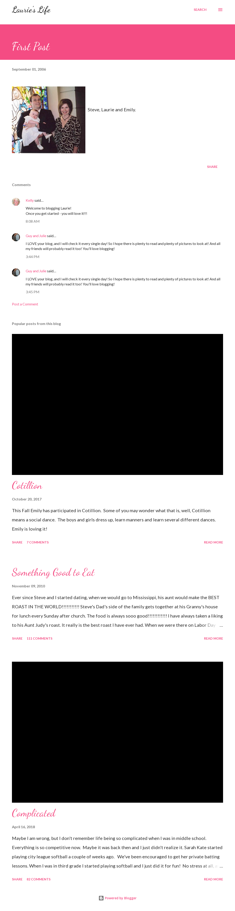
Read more (213, 542)
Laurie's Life (31, 9)
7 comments (38, 542)
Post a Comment (25, 304)
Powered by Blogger (117, 898)
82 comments (38, 879)
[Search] (200, 10)
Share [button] (212, 167)
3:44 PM (32, 256)
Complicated (33, 813)
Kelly (30, 200)
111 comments (39, 638)
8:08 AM (33, 221)
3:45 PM (32, 292)
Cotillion (27, 485)
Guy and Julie (36, 235)
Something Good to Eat (53, 572)
